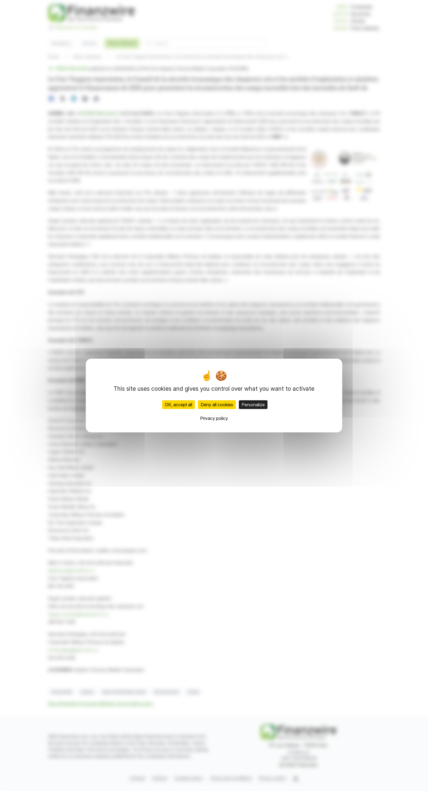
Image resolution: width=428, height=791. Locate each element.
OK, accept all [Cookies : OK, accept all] (178, 404)
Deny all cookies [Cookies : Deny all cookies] (217, 404)
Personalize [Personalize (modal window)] (253, 404)
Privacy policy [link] (214, 418)
